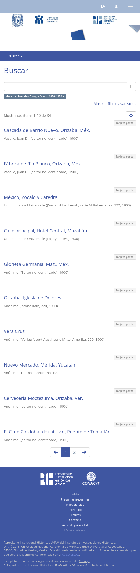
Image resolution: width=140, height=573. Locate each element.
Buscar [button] (15, 56)
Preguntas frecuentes (75, 499)
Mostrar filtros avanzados (115, 103)
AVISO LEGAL (70, 554)
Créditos (75, 515)
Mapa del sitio (75, 504)
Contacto (75, 520)
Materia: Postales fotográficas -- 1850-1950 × (34, 96)
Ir (131, 86)
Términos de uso (75, 530)
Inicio (75, 494)
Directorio (75, 510)
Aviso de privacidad (75, 525)
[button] (102, 6)
